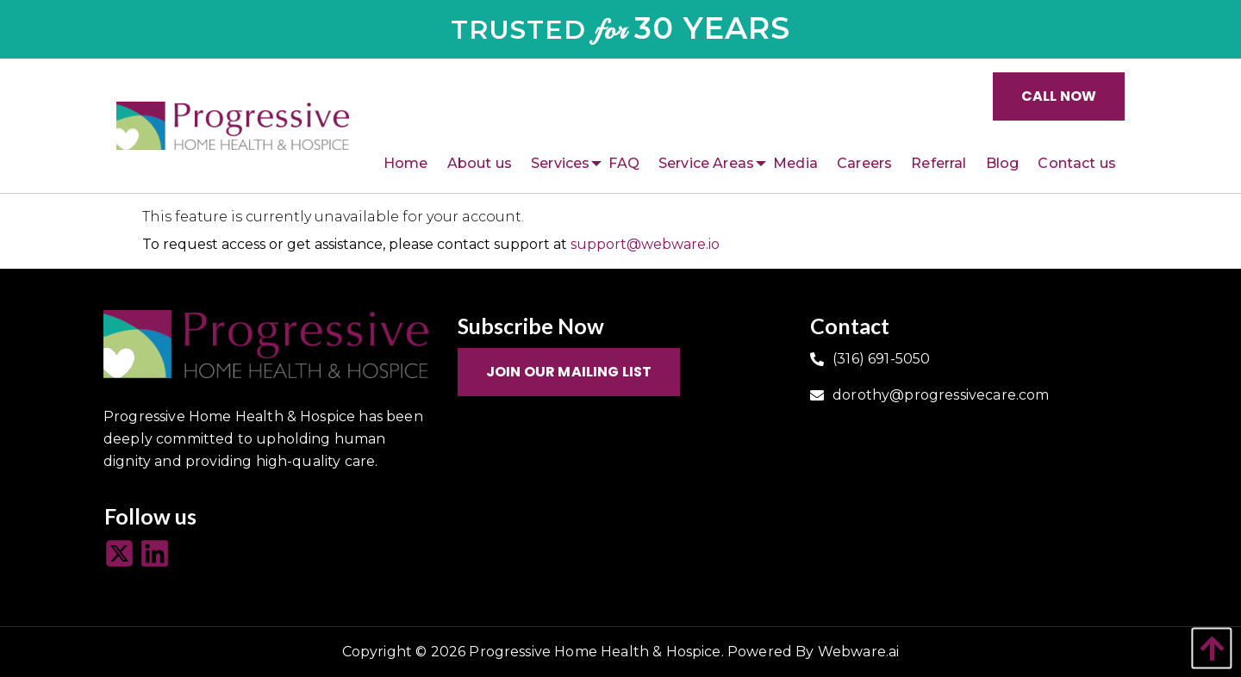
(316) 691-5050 (881, 359)
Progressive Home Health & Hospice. (596, 651)
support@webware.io (645, 244)
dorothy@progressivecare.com (941, 395)
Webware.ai (859, 651)
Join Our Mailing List (569, 372)
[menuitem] (406, 163)
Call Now (1058, 96)
